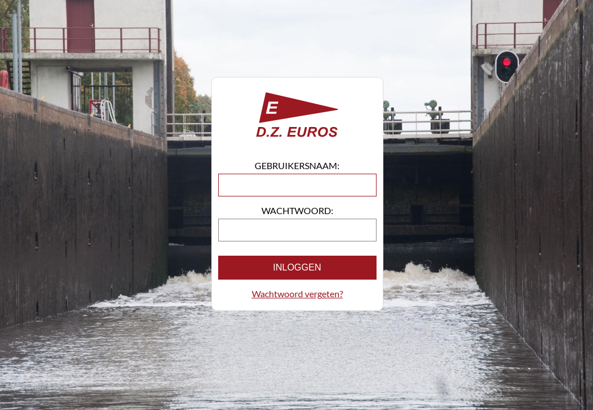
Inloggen (297, 267)
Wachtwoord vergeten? (297, 293)
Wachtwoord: (297, 210)
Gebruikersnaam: (297, 165)
